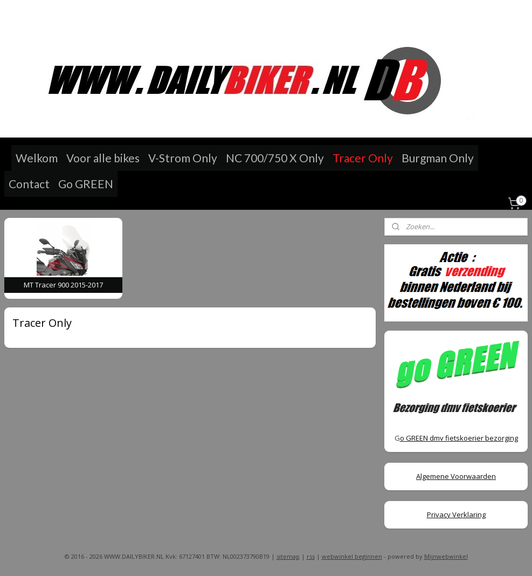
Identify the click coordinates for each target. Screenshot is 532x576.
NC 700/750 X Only (275, 157)
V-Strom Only (182, 157)
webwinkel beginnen (352, 556)
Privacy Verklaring (456, 514)
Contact (29, 183)
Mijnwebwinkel (446, 556)
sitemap (288, 556)
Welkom (37, 157)
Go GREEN (85, 183)
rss (311, 556)
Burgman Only (438, 157)
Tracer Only (363, 157)
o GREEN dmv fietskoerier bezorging (459, 438)
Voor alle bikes (103, 157)
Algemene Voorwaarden (456, 476)
